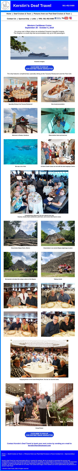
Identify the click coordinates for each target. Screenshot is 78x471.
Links (34, 19)
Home (8, 14)
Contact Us (11, 19)
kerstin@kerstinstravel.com (39, 445)
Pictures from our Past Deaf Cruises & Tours (52, 14)
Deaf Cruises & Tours (22, 14)
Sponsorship (24, 19)
